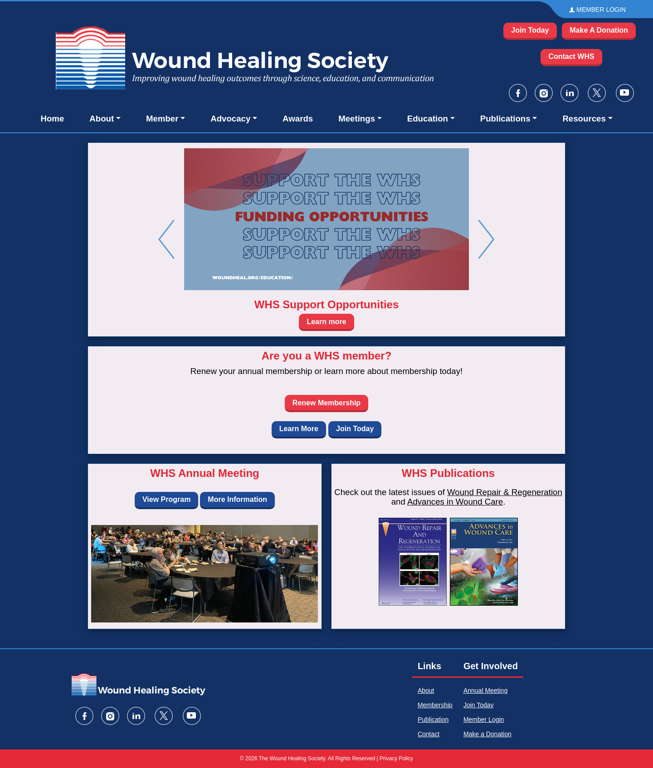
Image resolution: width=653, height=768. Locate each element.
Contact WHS (571, 56)
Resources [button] (583, 118)
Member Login (483, 719)
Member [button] (162, 118)
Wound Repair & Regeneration (504, 492)
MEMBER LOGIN (601, 9)
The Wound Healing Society (292, 758)
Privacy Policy (396, 758)
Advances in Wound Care (455, 501)
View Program (166, 499)
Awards (298, 118)
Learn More (298, 429)
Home (52, 118)
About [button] (101, 118)
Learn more (326, 322)
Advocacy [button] (230, 118)
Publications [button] (505, 118)
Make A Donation (599, 30)
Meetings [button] (356, 118)
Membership (435, 705)
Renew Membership (326, 403)
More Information (237, 499)
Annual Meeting (485, 690)
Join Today (530, 30)
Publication (433, 719)
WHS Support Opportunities (326, 304)
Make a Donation (487, 734)
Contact (428, 734)
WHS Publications (448, 473)
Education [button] (427, 118)
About (426, 690)
